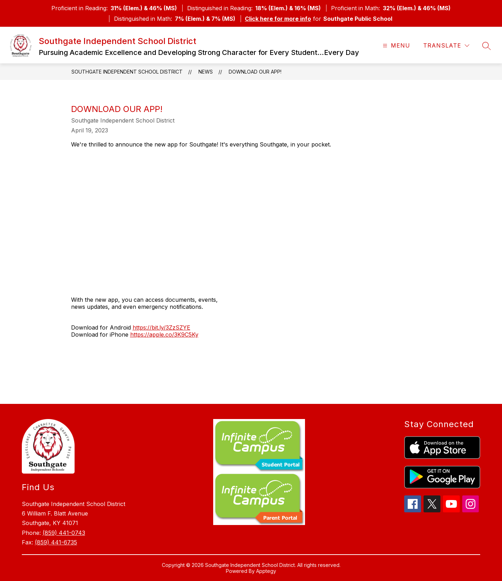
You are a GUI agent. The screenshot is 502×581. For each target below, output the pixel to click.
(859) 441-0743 (64, 532)
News (205, 72)
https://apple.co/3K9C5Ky (164, 334)
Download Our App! (255, 72)
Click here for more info (278, 18)
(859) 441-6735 (56, 542)
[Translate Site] (446, 45)
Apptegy (266, 571)
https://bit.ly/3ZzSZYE (161, 327)
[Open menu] (395, 45)
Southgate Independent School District (127, 72)
